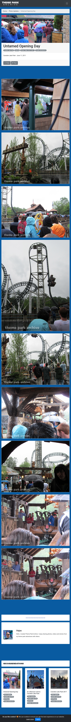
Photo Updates (14, 11)
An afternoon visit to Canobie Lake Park (33, 692)
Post (7, 63)
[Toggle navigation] (67, 3)
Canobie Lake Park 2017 (59, 692)
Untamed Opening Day (10, 692)
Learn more (30, 719)
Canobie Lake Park (8, 50)
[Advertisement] (35, 72)
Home (5, 11)
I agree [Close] (38, 719)
